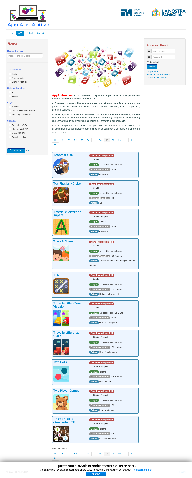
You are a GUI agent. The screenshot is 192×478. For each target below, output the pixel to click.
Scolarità (11, 121)
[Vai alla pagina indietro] (62, 140)
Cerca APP (16, 150)
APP (20, 33)
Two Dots (60, 362)
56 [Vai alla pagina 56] (100, 140)
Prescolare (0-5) (19, 125)
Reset (31, 150)
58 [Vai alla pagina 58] (113, 140)
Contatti (40, 33)
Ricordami (154, 62)
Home (11, 33)
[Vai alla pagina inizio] (55, 140)
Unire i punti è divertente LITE (64, 420)
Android (15, 96)
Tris (56, 275)
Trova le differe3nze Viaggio (67, 304)
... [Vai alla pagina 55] (94, 140)
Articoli (30, 33)
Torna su (181, 472)
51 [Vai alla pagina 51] (69, 140)
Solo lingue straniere (21, 115)
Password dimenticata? (157, 77)
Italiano (15, 106)
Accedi (152, 66)
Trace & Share (63, 241)
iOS (13, 92)
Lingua (10, 102)
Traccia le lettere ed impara (67, 213)
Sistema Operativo (16, 88)
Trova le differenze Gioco (66, 334)
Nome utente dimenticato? (159, 74)
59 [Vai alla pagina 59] (119, 140)
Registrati (153, 72)
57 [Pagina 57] (107, 140)
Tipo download (14, 69)
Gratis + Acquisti (19, 82)
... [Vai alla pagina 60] (125, 140)
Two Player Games (66, 391)
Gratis (14, 74)
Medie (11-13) (18, 133)
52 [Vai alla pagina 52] (75, 140)
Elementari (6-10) (20, 129)
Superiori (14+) (19, 137)
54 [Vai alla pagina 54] (88, 140)
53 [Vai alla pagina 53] (82, 140)
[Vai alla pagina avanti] (132, 140)
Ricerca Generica (15, 51)
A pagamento (18, 78)
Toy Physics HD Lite (67, 183)
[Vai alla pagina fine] (55, 144)
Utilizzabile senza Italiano (23, 110)
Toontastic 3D (63, 155)
